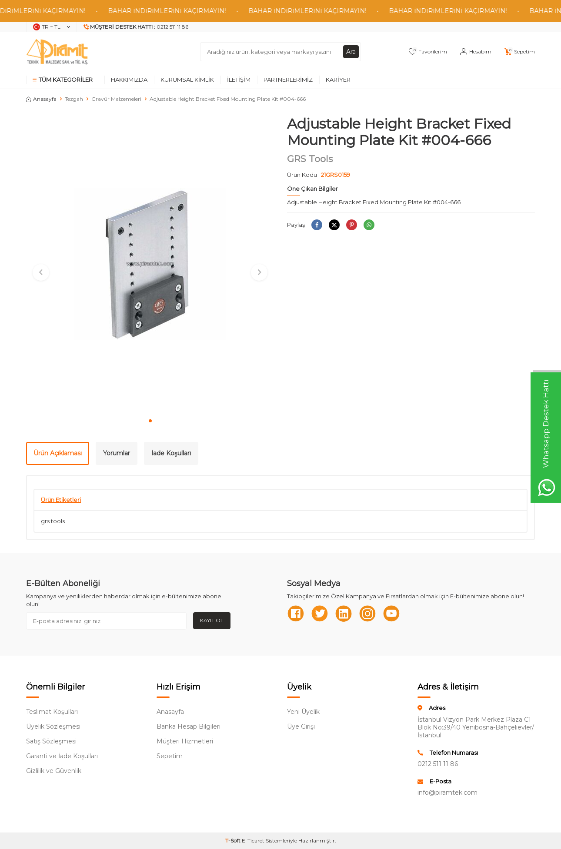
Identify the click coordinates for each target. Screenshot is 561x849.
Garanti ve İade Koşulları (62, 756)
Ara (351, 52)
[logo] (57, 52)
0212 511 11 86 (437, 764)
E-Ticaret (253, 840)
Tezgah (74, 99)
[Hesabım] (475, 52)
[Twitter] (319, 613)
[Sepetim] (519, 52)
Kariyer (338, 79)
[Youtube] (391, 613)
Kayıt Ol (212, 620)
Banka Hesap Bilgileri (188, 726)
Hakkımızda (129, 79)
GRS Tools (310, 158)
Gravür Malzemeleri (116, 99)
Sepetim (170, 756)
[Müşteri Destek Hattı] (136, 27)
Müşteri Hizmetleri (185, 741)
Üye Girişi (301, 726)
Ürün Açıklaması (57, 453)
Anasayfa (41, 99)
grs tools (53, 520)
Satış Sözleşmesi (51, 741)
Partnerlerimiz (288, 79)
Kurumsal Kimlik (187, 79)
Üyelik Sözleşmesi (53, 726)
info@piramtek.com (447, 792)
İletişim (238, 79)
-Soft (233, 840)
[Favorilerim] (428, 52)
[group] (150, 264)
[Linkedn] (343, 613)
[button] (150, 420)
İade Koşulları (171, 453)
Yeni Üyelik (303, 712)
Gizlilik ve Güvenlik (53, 771)
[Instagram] (367, 613)
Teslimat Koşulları (52, 712)
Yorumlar (116, 453)
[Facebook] (295, 613)
